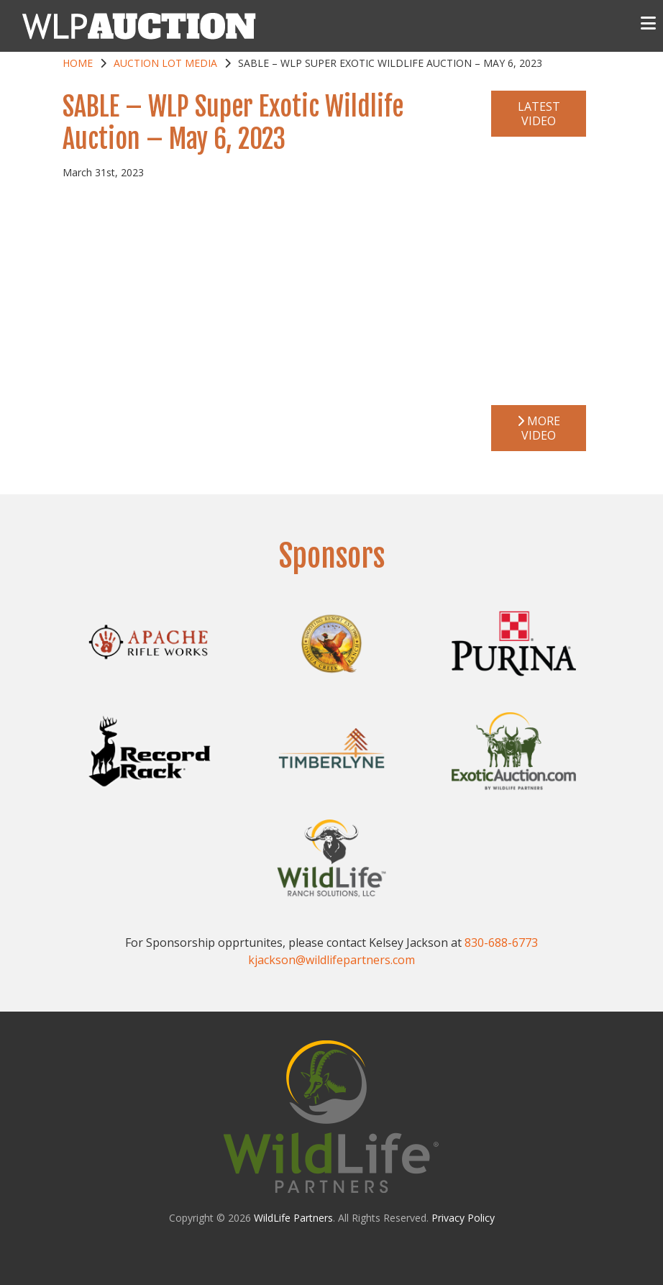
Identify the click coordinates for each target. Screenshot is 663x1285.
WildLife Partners (293, 1218)
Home (78, 63)
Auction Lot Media (165, 63)
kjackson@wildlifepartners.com (331, 960)
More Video (538, 428)
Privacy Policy (463, 1218)
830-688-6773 (501, 942)
